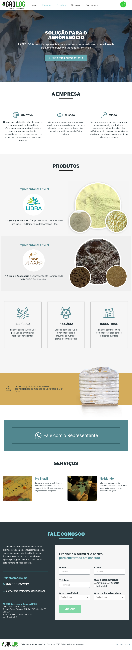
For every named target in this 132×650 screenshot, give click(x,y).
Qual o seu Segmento (106, 580)
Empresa (46, 5)
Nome (62, 568)
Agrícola (101, 583)
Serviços (75, 5)
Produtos (61, 5)
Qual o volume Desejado (107, 593)
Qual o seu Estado (69, 593)
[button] (66, 58)
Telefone (64, 580)
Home (34, 5)
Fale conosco (92, 5)
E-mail (97, 568)
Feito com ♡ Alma (123, 644)
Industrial (101, 586)
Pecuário (114, 583)
